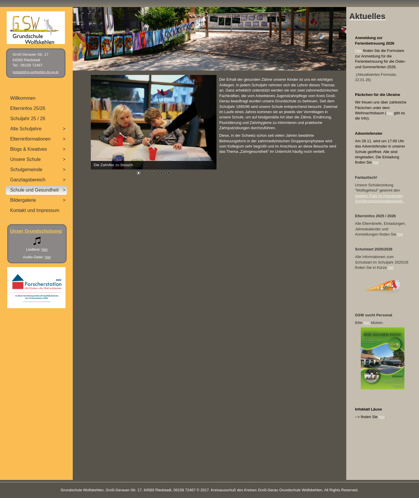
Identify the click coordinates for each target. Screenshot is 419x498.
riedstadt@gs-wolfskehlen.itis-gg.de (35, 72)
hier (390, 113)
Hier (359, 50)
